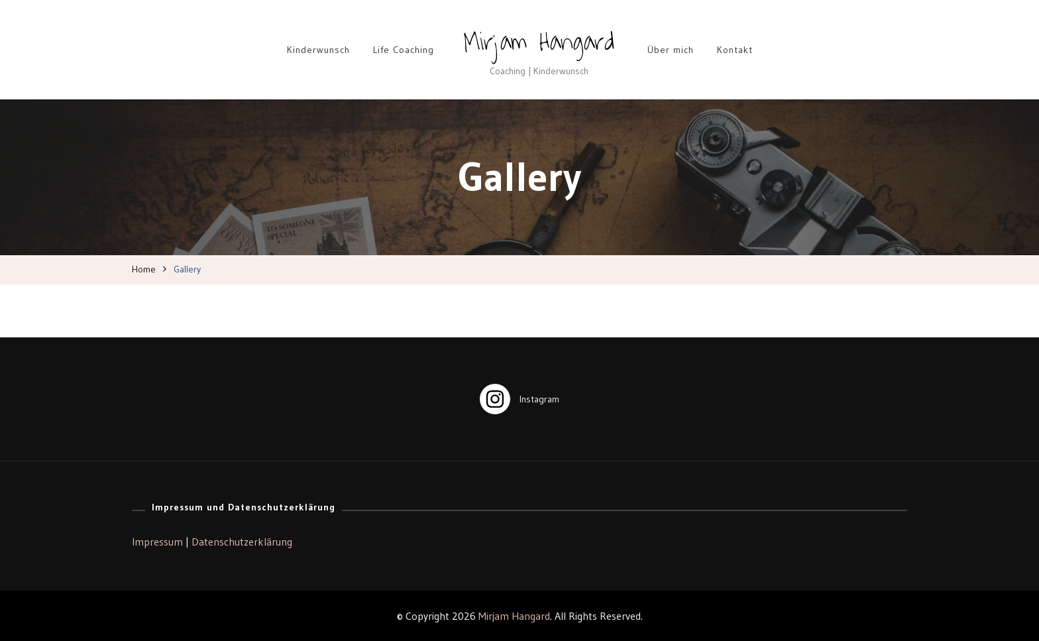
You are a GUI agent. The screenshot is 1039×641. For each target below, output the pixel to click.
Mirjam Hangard (539, 42)
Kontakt (735, 50)
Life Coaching (403, 50)
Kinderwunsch (318, 50)
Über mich (670, 50)
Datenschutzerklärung (241, 541)
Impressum (157, 541)
